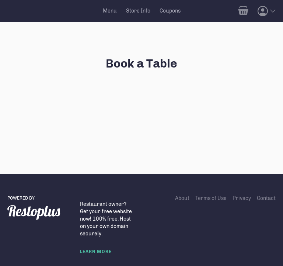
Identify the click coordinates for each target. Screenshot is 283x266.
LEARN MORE (96, 251)
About (182, 198)
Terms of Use (211, 198)
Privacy (242, 198)
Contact (266, 198)
